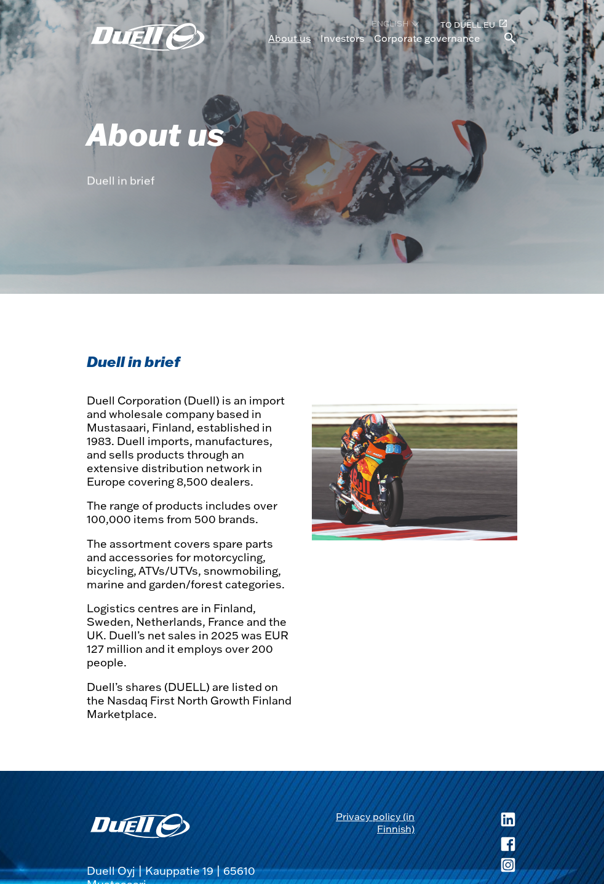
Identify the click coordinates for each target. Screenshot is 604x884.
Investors (342, 38)
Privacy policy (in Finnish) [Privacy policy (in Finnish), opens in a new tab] (375, 822)
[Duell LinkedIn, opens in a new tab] (466, 822)
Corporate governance (427, 38)
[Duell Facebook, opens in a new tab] (466, 845)
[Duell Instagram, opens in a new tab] (466, 866)
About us (289, 38)
